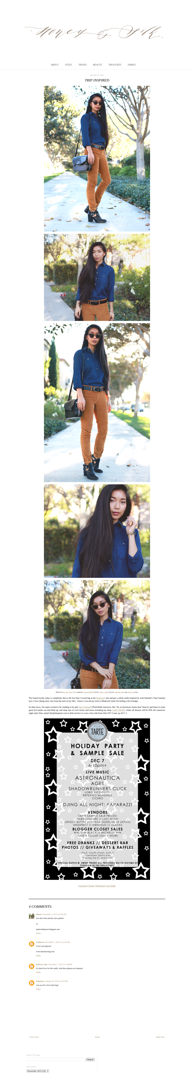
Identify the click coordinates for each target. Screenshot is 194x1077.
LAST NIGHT (118, 710)
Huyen (39, 914)
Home (97, 1037)
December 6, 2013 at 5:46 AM (54, 914)
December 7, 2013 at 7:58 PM (60, 964)
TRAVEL (83, 64)
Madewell (100, 698)
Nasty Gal (131, 692)
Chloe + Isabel (104, 692)
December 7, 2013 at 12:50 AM (57, 942)
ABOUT (55, 64)
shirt (63, 692)
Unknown (40, 942)
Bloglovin (100, 886)
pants (70, 692)
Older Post (160, 1037)
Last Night (110, 886)
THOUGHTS (115, 64)
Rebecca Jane (41, 964)
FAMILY (132, 64)
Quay (74, 692)
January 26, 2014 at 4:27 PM (56, 981)
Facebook (83, 886)
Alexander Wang (120, 692)
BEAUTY (97, 64)
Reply (38, 933)
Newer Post (34, 1037)
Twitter (91, 886)
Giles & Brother (89, 692)
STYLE (68, 64)
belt (67, 692)
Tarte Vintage (84, 707)
